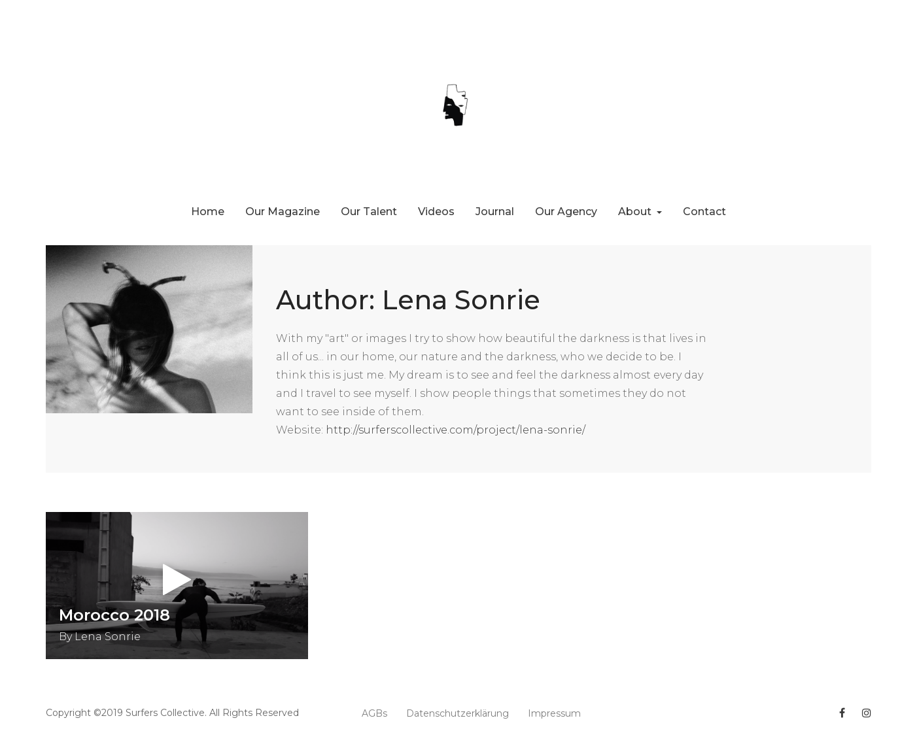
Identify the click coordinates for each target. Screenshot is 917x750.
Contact (704, 211)
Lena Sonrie (108, 636)
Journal (495, 211)
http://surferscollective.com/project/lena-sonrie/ (455, 430)
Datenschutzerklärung (457, 713)
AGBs (374, 713)
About (636, 211)
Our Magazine (282, 211)
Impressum (554, 713)
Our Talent (369, 211)
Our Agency (566, 211)
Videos (436, 211)
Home (207, 211)
